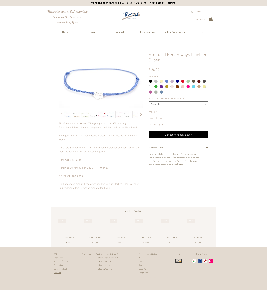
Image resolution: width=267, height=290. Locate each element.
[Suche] (201, 12)
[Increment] (161, 118)
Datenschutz (59, 265)
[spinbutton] (156, 118)
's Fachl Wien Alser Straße (108, 258)
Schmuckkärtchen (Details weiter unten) (167, 98)
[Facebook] (200, 261)
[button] (120, 32)
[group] (133, 231)
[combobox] (178, 104)
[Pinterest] (205, 261)
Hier (185, 161)
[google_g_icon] (194, 261)
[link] (211, 19)
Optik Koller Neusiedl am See (108, 254)
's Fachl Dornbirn (104, 262)
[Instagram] (211, 261)
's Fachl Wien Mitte (105, 269)
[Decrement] (151, 118)
